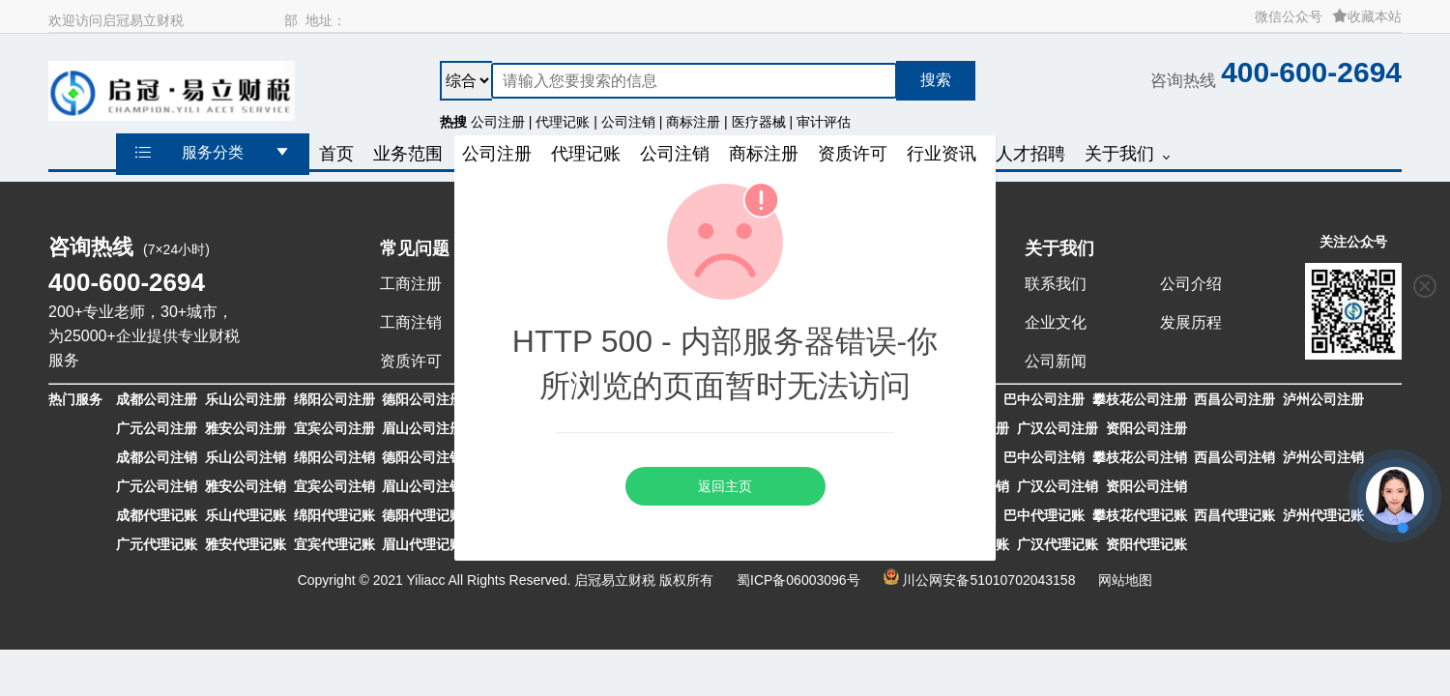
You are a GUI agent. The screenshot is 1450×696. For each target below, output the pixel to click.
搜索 (935, 80)
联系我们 (1056, 284)
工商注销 (411, 322)
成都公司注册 (156, 399)
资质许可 (411, 361)
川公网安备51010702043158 (988, 580)
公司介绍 (1191, 284)
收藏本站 (1367, 16)
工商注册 (411, 284)
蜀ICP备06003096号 (798, 580)
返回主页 (725, 486)
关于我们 (1059, 248)
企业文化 (1056, 322)
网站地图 (1125, 580)
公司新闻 (1056, 361)
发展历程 (1191, 322)
